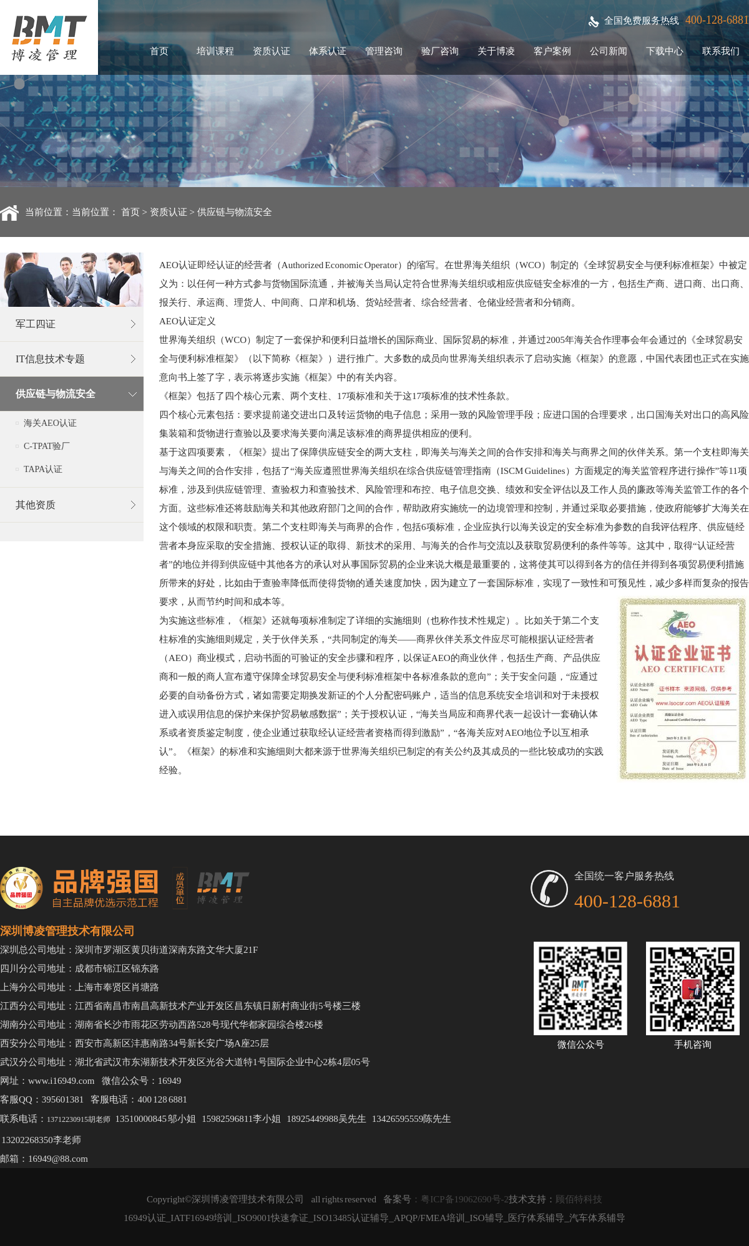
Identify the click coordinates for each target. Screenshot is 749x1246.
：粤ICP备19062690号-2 (460, 1199)
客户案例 (552, 51)
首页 (159, 51)
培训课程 (215, 51)
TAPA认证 (43, 469)
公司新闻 (608, 51)
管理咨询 (384, 51)
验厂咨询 (440, 51)
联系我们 (721, 51)
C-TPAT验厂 (47, 446)
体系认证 (327, 51)
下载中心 (664, 51)
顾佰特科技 (579, 1199)
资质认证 (271, 51)
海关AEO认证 (50, 423)
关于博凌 (496, 51)
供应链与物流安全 (234, 212)
